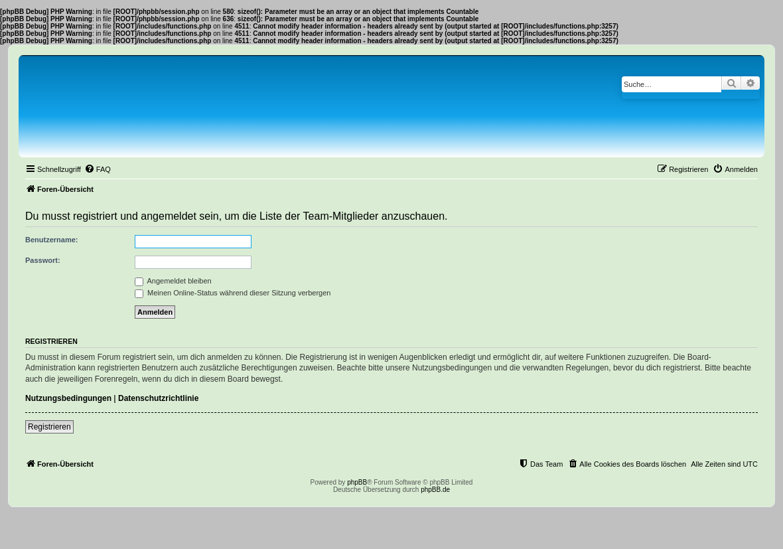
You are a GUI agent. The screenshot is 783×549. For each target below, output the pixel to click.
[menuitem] (97, 169)
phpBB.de (435, 489)
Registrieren (49, 426)
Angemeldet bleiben (173, 281)
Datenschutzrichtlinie (158, 398)
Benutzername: (51, 240)
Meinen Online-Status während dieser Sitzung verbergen (232, 293)
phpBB (357, 482)
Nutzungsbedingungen (68, 398)
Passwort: (42, 260)
